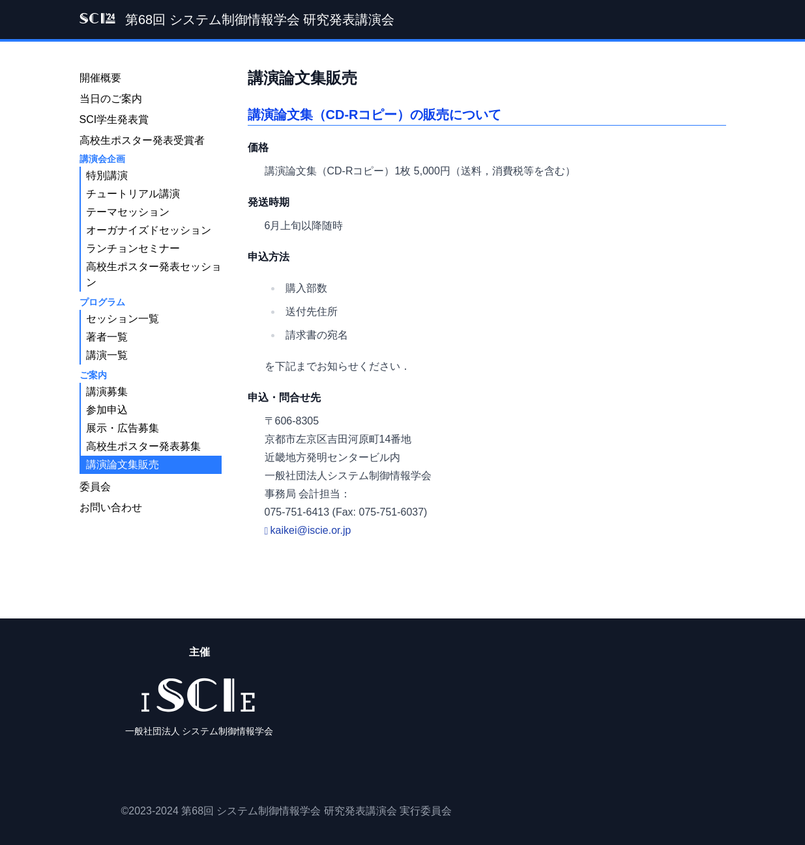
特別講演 (107, 175)
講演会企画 (102, 159)
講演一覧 (107, 355)
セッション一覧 (122, 318)
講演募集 (107, 391)
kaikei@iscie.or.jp (311, 530)
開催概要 (100, 77)
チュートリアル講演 (133, 193)
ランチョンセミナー (133, 248)
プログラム (102, 302)
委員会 (95, 486)
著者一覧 (107, 336)
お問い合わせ (111, 507)
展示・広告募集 (122, 428)
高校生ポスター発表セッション (154, 274)
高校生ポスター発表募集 (143, 446)
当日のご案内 (111, 98)
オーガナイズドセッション (148, 230)
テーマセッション (127, 211)
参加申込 (107, 409)
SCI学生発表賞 (114, 119)
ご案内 (93, 375)
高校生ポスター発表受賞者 (142, 140)
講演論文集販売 (122, 464)
